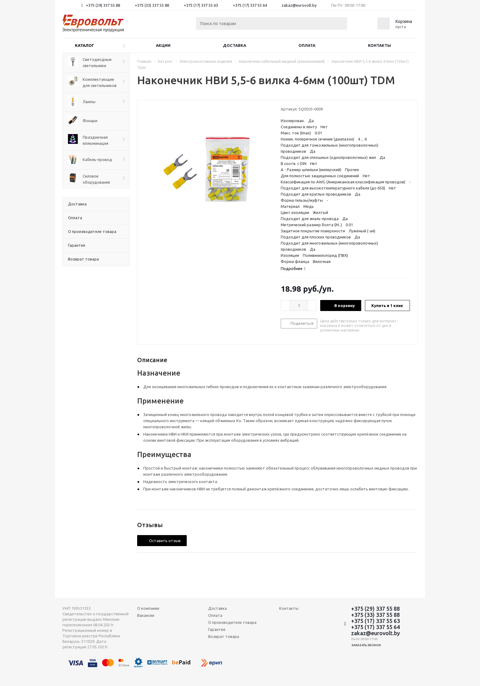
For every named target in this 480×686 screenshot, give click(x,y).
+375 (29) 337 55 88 (103, 5)
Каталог (84, 45)
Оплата (306, 45)
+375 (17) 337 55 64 (250, 5)
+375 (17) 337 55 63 (201, 5)
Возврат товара (223, 636)
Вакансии (145, 615)
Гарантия (216, 629)
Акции (163, 45)
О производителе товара (232, 622)
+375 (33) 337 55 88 (152, 5)
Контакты (379, 45)
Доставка (234, 45)
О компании (148, 608)
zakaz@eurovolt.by (299, 5)
